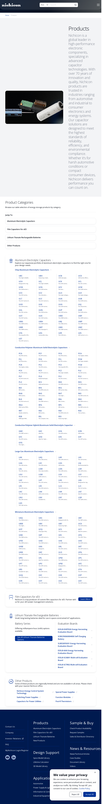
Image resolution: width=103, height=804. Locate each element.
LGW (41, 474)
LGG (60, 463)
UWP (80, 321)
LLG (60, 486)
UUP (60, 310)
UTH (80, 569)
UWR (21, 327)
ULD (60, 552)
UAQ (21, 518)
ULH (60, 293)
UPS (80, 558)
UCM (21, 287)
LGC (40, 463)
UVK (60, 575)
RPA (40, 405)
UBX (40, 523)
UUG (60, 304)
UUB (80, 298)
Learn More (85, 599)
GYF (79, 437)
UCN (40, 287)
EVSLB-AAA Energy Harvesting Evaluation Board (70, 651)
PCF (40, 353)
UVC (40, 575)
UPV (40, 563)
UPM (60, 558)
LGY (79, 474)
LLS (79, 486)
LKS (20, 486)
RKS (79, 393)
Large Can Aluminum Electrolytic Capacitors (34, 451)
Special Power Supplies (65, 692)
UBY (60, 523)
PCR (20, 365)
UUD (21, 304)
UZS (79, 333)
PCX (20, 370)
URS (20, 569)
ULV (40, 298)
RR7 (20, 411)
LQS (20, 503)
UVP (80, 575)
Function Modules (63, 697)
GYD (40, 437)
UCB (60, 276)
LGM (41, 469)
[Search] (61, 4)
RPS (60, 405)
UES (60, 535)
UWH (41, 321)
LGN (60, 469)
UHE (60, 541)
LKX (40, 486)
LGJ (79, 463)
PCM (80, 359)
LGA (20, 463)
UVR (20, 581)
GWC (21, 431)
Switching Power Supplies (27, 697)
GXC (40, 431)
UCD (80, 276)
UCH (20, 281)
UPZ (80, 563)
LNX (40, 497)
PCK (40, 359)
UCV (60, 287)
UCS (60, 529)
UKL (60, 546)
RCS (40, 382)
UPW (60, 563)
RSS (60, 416)
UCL (80, 281)
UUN (41, 310)
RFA (60, 388)
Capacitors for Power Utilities (29, 701)
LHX (60, 480)
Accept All (90, 794)
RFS (79, 388)
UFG (80, 535)
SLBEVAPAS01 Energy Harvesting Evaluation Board (72, 644)
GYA (60, 431)
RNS (80, 399)
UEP (40, 535)
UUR (80, 310)
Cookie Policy (84, 788)
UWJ (60, 321)
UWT (41, 327)
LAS (79, 457)
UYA (20, 333)
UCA (80, 523)
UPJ (40, 558)
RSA (79, 411)
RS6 (40, 411)
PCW (80, 365)
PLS (60, 376)
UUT (20, 316)
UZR (60, 333)
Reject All (75, 794)
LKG (80, 480)
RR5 (79, 405)
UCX (20, 293)
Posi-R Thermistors (63, 701)
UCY (80, 529)
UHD (41, 541)
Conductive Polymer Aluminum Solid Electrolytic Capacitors (41, 347)
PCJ (20, 359)
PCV (60, 365)
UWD (60, 316)
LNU (20, 497)
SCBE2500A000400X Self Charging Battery (72, 637)
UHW (21, 546)
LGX (60, 474)
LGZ (20, 480)
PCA (20, 353)
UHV (80, 541)
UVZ (60, 581)
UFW (21, 541)
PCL (60, 359)
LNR (60, 492)
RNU (21, 405)
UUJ (79, 304)
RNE (40, 399)
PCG (60, 353)
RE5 (20, 388)
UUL (20, 310)
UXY (80, 581)
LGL (20, 469)
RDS (80, 382)
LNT (80, 492)
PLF (20, 376)
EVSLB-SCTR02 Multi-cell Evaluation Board (72, 666)
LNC (20, 492)
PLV (79, 376)
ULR (80, 293)
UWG (21, 321)
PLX (20, 382)
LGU (20, 474)
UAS (40, 518)
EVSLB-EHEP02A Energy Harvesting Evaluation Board (72, 630)
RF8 (40, 388)
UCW (80, 287)
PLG (40, 376)
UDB (21, 535)
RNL (60, 399)
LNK (40, 492)
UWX (60, 327)
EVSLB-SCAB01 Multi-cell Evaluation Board (73, 658)
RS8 (60, 411)
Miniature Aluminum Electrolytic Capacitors (34, 512)
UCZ (40, 293)
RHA (20, 393)
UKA (40, 546)
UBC (20, 276)
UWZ (80, 327)
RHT (60, 393)
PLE (79, 370)
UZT (20, 338)
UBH (40, 276)
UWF (80, 316)
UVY (40, 581)
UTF (60, 569)
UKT (80, 546)
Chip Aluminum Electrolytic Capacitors (32, 270)
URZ (40, 569)
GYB (80, 431)
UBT (80, 518)
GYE (60, 437)
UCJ (40, 281)
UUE (40, 304)
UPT (20, 563)
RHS (40, 393)
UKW (21, 552)
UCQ (40, 529)
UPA (80, 552)
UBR (60, 518)
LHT (40, 480)
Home (7, 15)
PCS (40, 365)
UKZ (40, 552)
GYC (20, 437)
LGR (80, 469)
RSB (20, 416)
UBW (21, 523)
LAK (20, 457)
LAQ (40, 457)
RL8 (20, 399)
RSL (40, 416)
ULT (20, 298)
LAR (60, 457)
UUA (60, 298)
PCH (80, 353)
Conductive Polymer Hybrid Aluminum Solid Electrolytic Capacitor (44, 425)
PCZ (60, 370)
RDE (60, 382)
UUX (40, 316)
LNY (60, 497)
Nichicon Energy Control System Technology (30, 692)
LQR (80, 497)
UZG (40, 333)
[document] (74, 785)
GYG (20, 442)
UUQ (21, 575)
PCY (40, 370)
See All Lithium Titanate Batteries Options (31, 638)
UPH (20, 558)
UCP (20, 529)
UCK (60, 281)
